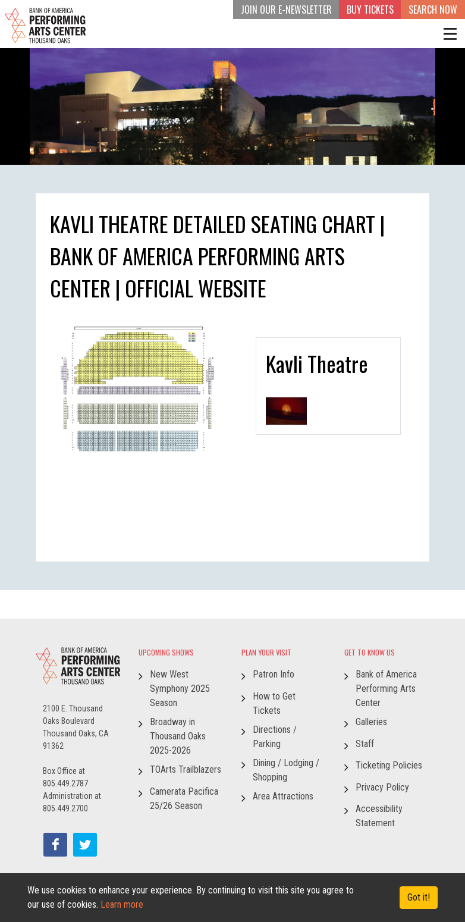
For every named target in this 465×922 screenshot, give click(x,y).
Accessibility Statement (379, 816)
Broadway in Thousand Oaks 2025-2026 (178, 736)
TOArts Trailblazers (185, 769)
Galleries (371, 721)
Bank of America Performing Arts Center (386, 688)
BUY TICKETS (370, 9)
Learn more (121, 904)
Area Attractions (283, 796)
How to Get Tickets (274, 703)
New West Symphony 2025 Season (180, 688)
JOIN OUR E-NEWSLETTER (286, 9)
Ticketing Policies (389, 765)
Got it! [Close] (418, 897)
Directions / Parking (275, 736)
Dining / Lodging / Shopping (286, 770)
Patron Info (273, 674)
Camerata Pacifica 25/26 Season (184, 798)
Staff (365, 743)
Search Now (433, 9)
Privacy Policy (382, 787)
